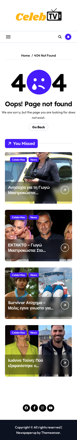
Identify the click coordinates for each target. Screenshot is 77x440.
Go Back (38, 127)
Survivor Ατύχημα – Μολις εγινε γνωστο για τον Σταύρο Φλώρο (29, 308)
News (33, 159)
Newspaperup (26, 433)
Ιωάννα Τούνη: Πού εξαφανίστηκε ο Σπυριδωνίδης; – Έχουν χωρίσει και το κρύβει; (30, 368)
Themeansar (50, 433)
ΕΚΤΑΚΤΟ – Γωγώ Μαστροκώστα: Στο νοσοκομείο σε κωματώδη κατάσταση (28, 253)
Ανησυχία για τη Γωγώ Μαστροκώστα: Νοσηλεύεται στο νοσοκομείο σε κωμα (28, 195)
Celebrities (18, 159)
